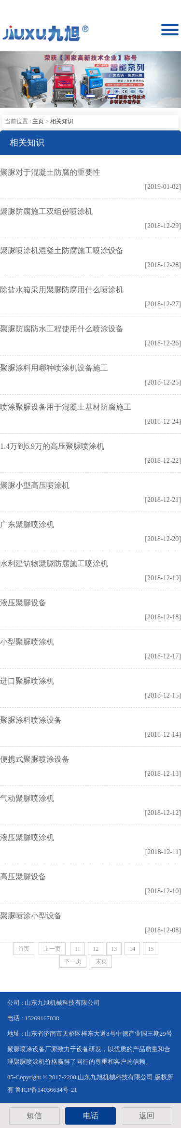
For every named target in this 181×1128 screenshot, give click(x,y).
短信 (34, 1116)
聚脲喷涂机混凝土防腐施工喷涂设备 (62, 250)
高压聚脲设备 (23, 876)
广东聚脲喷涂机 (27, 524)
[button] (13, 79)
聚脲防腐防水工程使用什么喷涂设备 (62, 329)
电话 (90, 1116)
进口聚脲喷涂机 (27, 681)
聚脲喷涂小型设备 (31, 916)
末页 (101, 961)
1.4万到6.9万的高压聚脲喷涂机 (52, 446)
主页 (38, 121)
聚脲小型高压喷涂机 (35, 485)
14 (132, 948)
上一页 (52, 948)
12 (95, 948)
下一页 (73, 961)
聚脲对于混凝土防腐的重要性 (50, 172)
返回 (146, 1116)
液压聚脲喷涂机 (27, 837)
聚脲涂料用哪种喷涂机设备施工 (54, 368)
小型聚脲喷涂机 (27, 642)
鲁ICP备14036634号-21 (46, 1089)
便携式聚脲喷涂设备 (35, 759)
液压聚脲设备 (23, 603)
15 (150, 948)
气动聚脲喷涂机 (27, 798)
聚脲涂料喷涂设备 (31, 720)
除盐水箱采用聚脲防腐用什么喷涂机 (62, 290)
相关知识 (61, 121)
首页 (23, 948)
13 (114, 948)
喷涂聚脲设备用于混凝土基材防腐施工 (65, 407)
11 (78, 948)
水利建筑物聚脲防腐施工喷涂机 (54, 563)
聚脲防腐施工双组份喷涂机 (46, 211)
